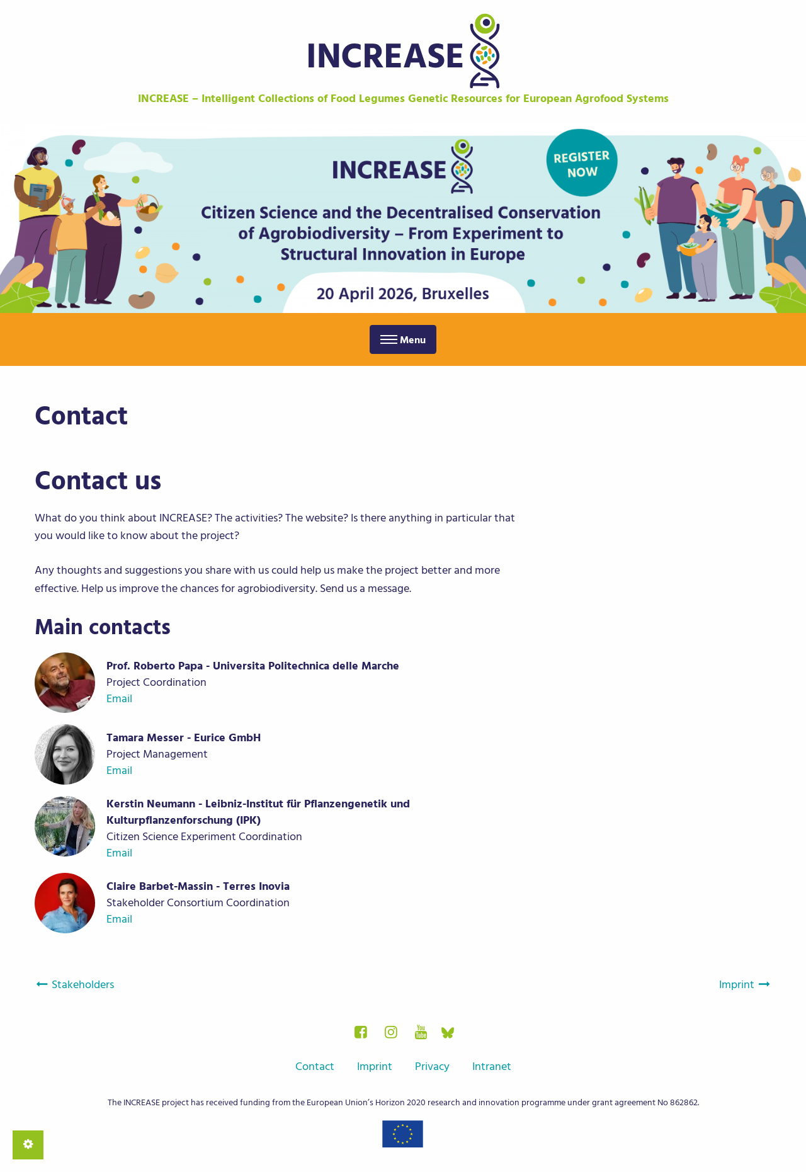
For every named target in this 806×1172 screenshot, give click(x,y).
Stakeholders (74, 985)
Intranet (491, 1066)
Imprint (745, 985)
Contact (314, 1066)
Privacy (432, 1066)
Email (119, 699)
